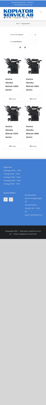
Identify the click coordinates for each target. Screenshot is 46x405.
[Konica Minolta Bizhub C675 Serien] (13, 113)
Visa (16, 41)
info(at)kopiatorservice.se (23, 5)
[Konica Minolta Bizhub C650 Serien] (33, 66)
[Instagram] (11, 199)
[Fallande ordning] (35, 34)
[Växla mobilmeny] (41, 12)
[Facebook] (6, 199)
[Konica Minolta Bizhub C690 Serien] (33, 113)
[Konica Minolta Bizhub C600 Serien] (13, 66)
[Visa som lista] (25, 47)
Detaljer (13, 99)
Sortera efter (16, 34)
